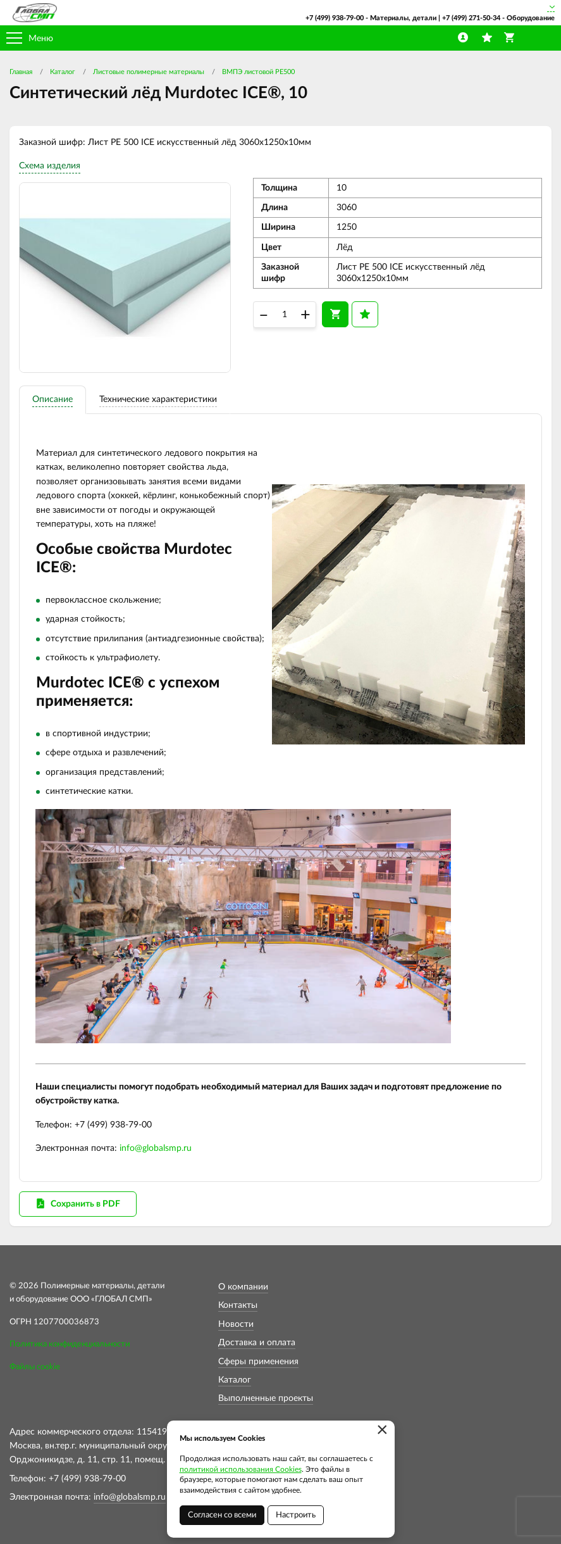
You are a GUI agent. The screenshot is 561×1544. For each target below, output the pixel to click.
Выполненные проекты (265, 1398)
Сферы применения (258, 1361)
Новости (236, 1324)
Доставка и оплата (256, 1342)
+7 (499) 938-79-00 (334, 18)
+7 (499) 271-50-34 (471, 18)
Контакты (237, 1305)
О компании (243, 1287)
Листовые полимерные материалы (148, 71)
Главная (20, 71)
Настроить (296, 1515)
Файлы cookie (34, 1367)
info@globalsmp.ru (156, 1148)
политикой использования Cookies (241, 1469)
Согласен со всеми (222, 1515)
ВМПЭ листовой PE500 (258, 71)
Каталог (62, 71)
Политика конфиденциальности (69, 1344)
